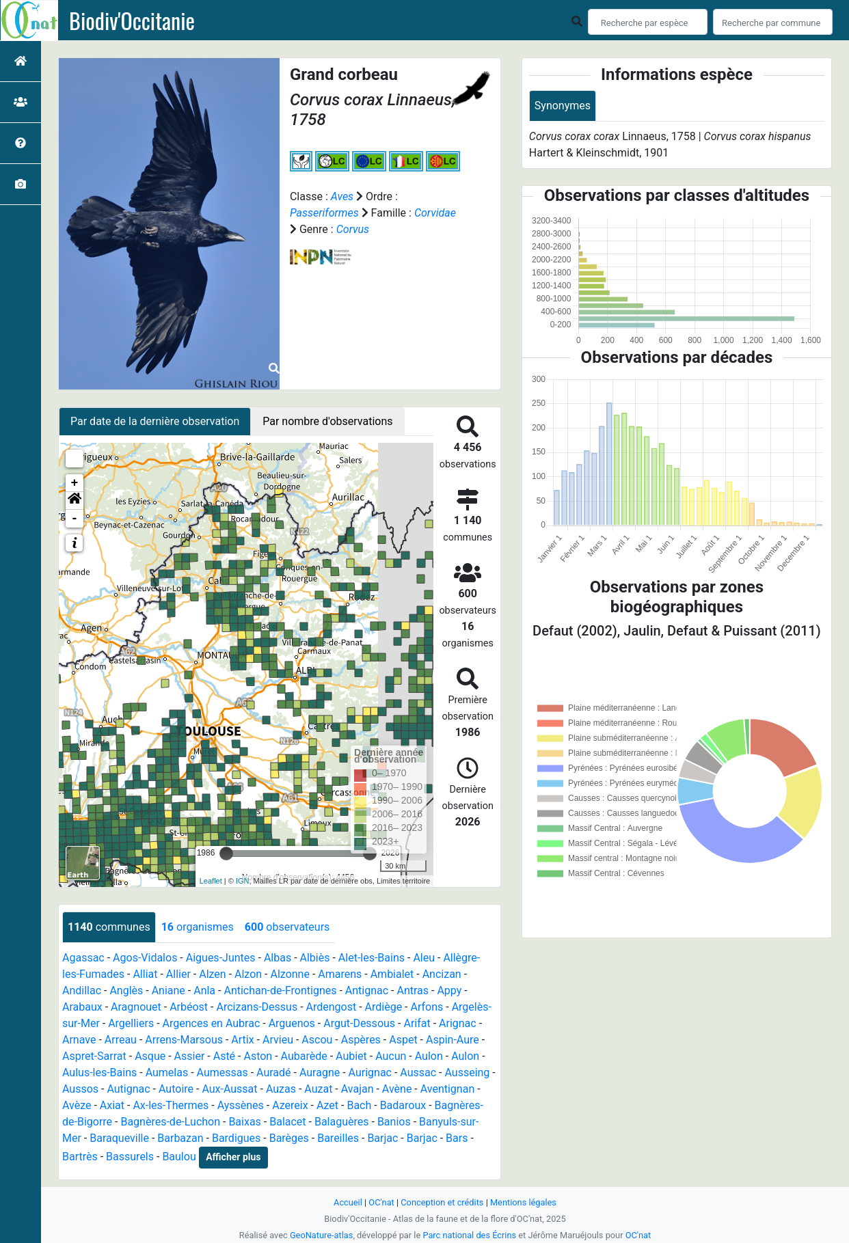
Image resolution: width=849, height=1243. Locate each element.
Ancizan (441, 974)
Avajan (357, 1088)
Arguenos (292, 1023)
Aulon (429, 1056)
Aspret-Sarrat (94, 1056)
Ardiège (384, 1006)
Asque (150, 1056)
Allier (178, 974)
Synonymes (563, 105)
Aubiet (351, 1056)
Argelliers (131, 1023)
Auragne (319, 1072)
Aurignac (370, 1072)
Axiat (112, 1105)
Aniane (168, 990)
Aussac (418, 1072)
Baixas (244, 1121)
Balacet (287, 1121)
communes (109, 926)
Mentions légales (523, 1202)
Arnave (79, 1039)
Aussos (80, 1088)
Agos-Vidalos (145, 957)
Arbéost (189, 1006)
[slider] (226, 853)
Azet (327, 1105)
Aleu (424, 957)
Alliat (145, 974)
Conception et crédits (442, 1202)
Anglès (126, 990)
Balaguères (341, 1121)
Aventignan (447, 1088)
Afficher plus (233, 1156)
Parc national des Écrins (469, 1235)
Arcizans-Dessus (256, 1006)
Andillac (81, 990)
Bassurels (130, 1156)
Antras (412, 990)
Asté (224, 1056)
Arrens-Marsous (184, 1039)
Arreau (121, 1039)
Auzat (318, 1088)
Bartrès (80, 1156)
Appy (449, 990)
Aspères (361, 1039)
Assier (189, 1056)
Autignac (128, 1088)
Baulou (179, 1156)
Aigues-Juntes (221, 957)
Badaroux (403, 1105)
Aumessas (222, 1072)
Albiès (315, 957)
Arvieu (277, 1039)
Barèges (289, 1138)
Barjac (382, 1138)
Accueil (348, 1202)
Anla (204, 990)
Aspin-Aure (452, 1039)
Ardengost (331, 1006)
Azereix (290, 1105)
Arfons (427, 1006)
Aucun (390, 1056)
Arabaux (82, 1006)
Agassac (83, 957)
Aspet (403, 1039)
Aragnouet (136, 1006)
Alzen (212, 974)
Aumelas (167, 1072)
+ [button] (75, 483)
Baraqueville (119, 1138)
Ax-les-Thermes (170, 1105)
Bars (457, 1138)
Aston (257, 1056)
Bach (359, 1105)
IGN (243, 881)
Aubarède (304, 1056)
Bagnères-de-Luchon (170, 1121)
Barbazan (180, 1138)
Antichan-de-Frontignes (280, 990)
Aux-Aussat (229, 1088)
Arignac (457, 1023)
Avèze (76, 1105)
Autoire (176, 1088)
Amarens (340, 974)
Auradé (273, 1072)
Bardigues (236, 1138)
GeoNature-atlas (321, 1235)
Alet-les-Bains (371, 957)
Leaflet (211, 881)
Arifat (416, 1023)
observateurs (287, 926)
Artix (242, 1039)
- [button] (75, 518)
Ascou (316, 1039)
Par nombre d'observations (327, 421)
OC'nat (381, 1202)
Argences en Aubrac (211, 1023)
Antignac (366, 990)
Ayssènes (240, 1105)
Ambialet (392, 974)
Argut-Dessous (359, 1023)
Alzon (248, 974)
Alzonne (289, 974)
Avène (397, 1088)
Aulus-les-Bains (99, 1072)
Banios (394, 1121)
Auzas (281, 1088)
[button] (74, 501)
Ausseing (466, 1072)
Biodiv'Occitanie (132, 20)
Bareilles (338, 1138)
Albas (277, 957)
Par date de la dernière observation (154, 421)
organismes (197, 926)
